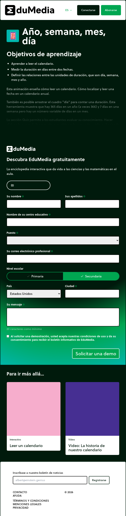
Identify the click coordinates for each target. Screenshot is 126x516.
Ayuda (17, 496)
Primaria (35, 276)
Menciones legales (27, 504)
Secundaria (91, 276)
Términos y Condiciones (31, 501)
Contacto (20, 492)
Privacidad (20, 508)
